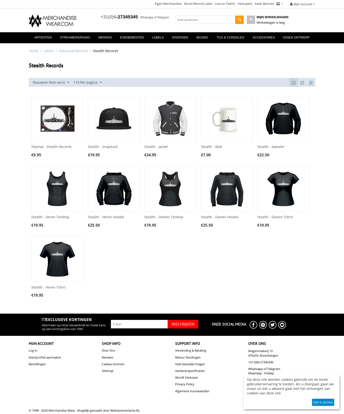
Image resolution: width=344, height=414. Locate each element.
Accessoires (264, 37)
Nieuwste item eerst (51, 82)
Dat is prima (323, 402)
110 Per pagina (88, 82)
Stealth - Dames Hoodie (219, 217)
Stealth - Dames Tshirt (275, 217)
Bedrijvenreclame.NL (125, 410)
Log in (33, 350)
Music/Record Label (198, 3)
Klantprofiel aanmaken (45, 357)
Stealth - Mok (211, 147)
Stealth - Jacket (156, 147)
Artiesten (43, 37)
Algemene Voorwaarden (192, 391)
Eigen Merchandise (168, 3)
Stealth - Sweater (271, 147)
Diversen (180, 37)
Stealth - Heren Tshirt (48, 287)
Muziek (202, 37)
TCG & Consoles (230, 37)
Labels (158, 37)
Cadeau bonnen (113, 364)
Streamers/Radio (75, 37)
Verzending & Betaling (190, 350)
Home (33, 51)
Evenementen (132, 37)
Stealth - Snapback (103, 147)
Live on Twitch (225, 3)
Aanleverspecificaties (190, 371)
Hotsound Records (73, 51)
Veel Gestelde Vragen (190, 364)
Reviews (107, 357)
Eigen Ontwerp (296, 37)
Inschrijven (183, 324)
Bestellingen (37, 364)
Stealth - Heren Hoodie (106, 217)
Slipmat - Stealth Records (51, 147)
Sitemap (107, 371)
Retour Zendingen (188, 357)
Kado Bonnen (264, 3)
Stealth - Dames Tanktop (163, 217)
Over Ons (108, 350)
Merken (105, 37)
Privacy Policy (184, 384)
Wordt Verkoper (186, 377)
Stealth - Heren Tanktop (50, 217)
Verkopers (245, 3)
